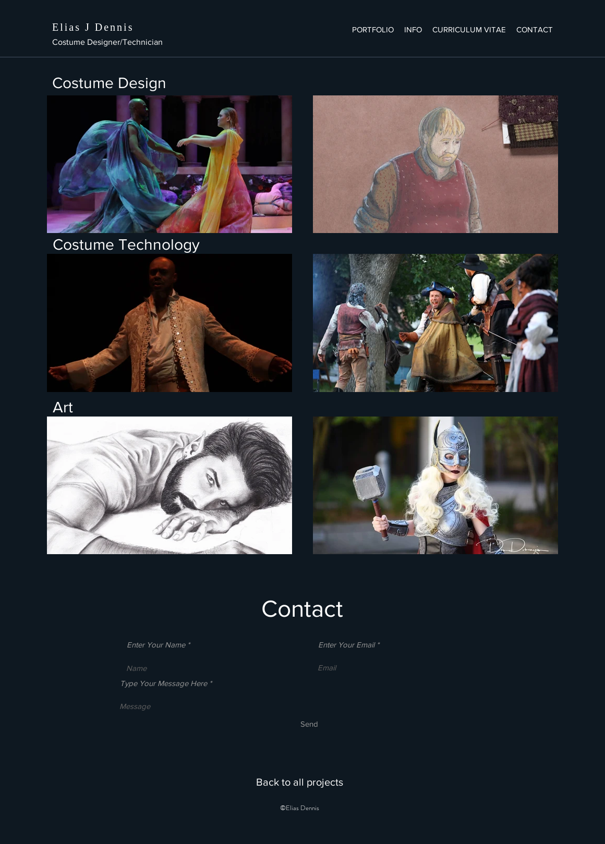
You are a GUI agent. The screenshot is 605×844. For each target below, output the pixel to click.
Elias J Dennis (93, 27)
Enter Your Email (346, 645)
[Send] (309, 724)
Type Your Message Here (163, 683)
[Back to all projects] (299, 782)
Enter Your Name (156, 645)
